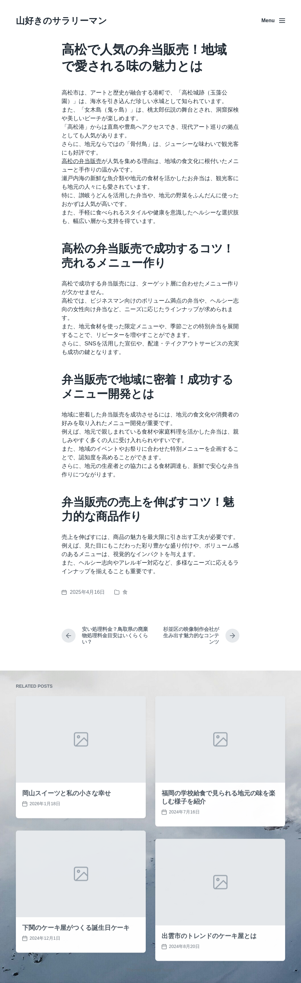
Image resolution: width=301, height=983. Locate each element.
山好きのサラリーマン (61, 21)
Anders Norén (160, 970)
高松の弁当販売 (82, 161)
